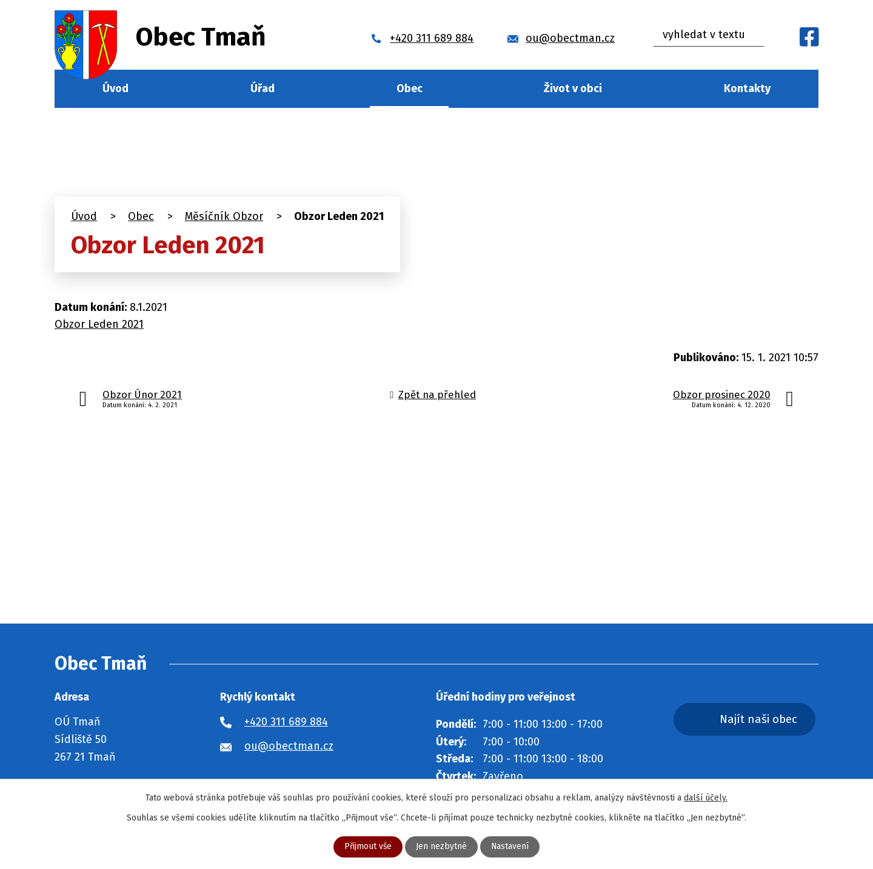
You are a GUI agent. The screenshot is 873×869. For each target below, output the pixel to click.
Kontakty (747, 88)
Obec (409, 88)
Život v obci (573, 88)
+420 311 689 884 (286, 721)
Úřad (262, 88)
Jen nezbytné (441, 847)
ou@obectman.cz (288, 746)
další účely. (706, 798)
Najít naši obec (760, 719)
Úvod (115, 88)
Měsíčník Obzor (224, 216)
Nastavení (510, 847)
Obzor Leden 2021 (99, 324)
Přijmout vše (368, 847)
